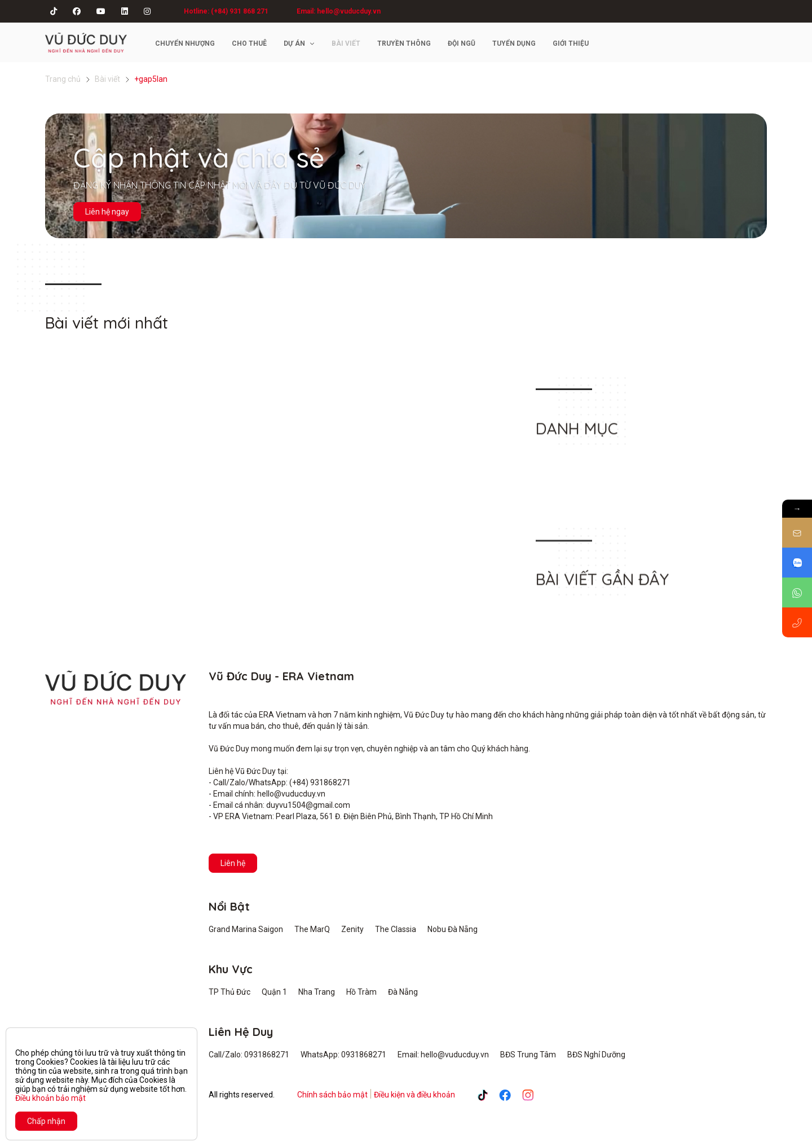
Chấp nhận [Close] (46, 1121)
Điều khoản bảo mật (50, 1098)
